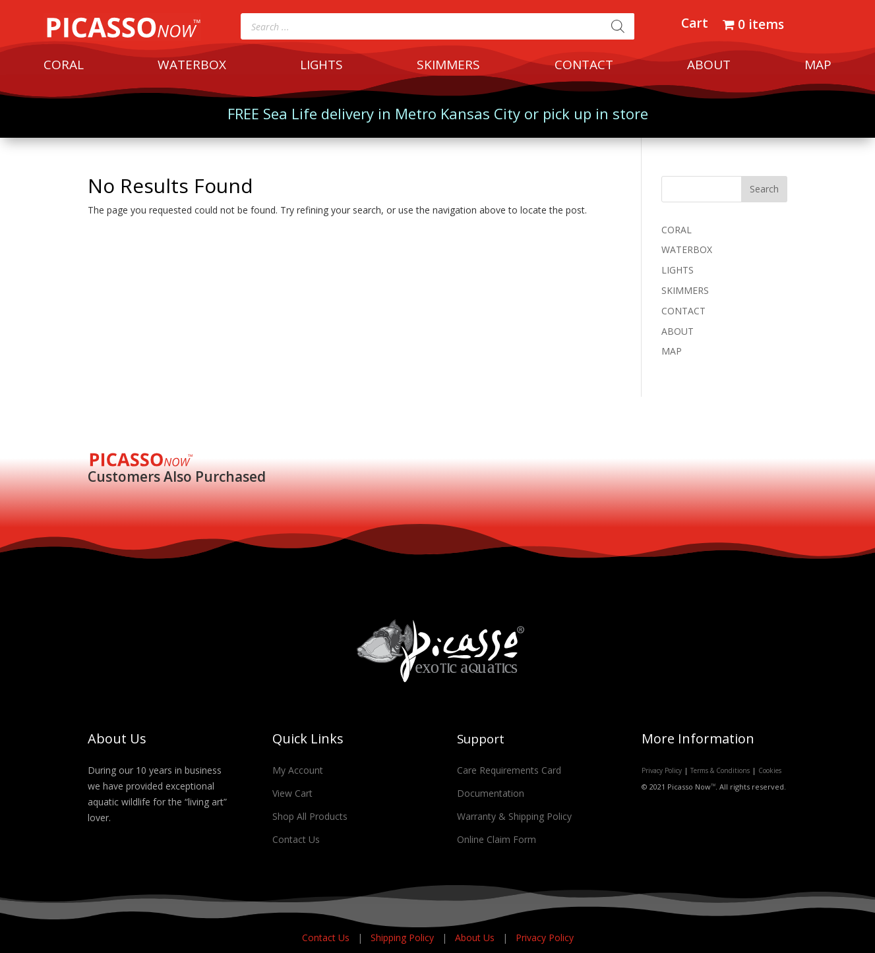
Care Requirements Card (509, 770)
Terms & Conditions (720, 770)
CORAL (64, 66)
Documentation (490, 793)
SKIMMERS (448, 66)
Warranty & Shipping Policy (514, 816)
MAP (817, 66)
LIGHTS (321, 66)
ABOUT (709, 66)
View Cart (292, 793)
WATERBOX (192, 66)
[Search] (617, 26)
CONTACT (584, 66)
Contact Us (296, 839)
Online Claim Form (496, 839)
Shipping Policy (404, 937)
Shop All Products (309, 816)
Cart (694, 25)
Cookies (769, 770)
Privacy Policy (662, 770)
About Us (476, 937)
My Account (297, 770)
